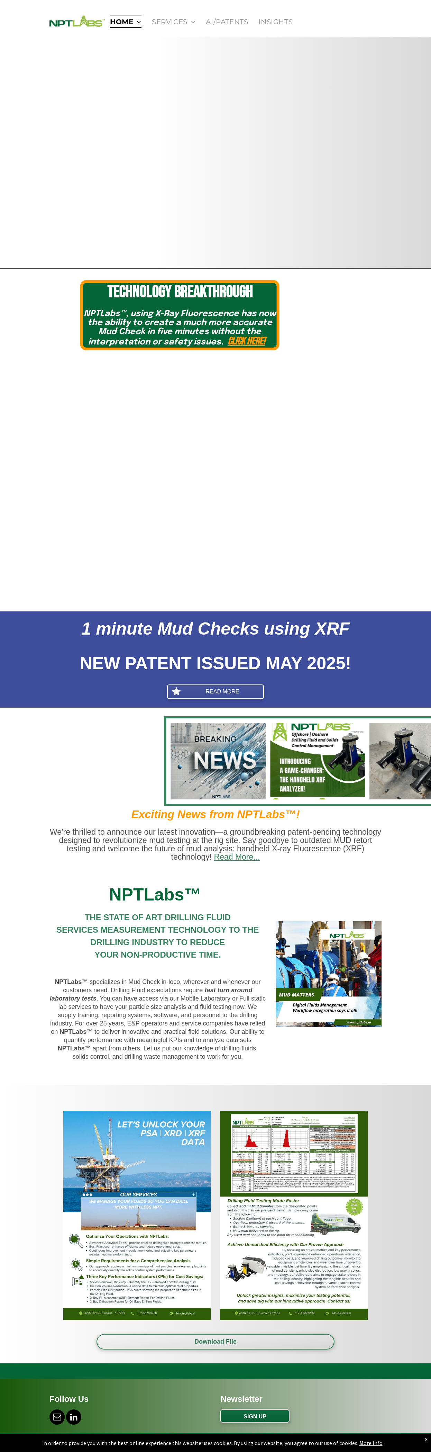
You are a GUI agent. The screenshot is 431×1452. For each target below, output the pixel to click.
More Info (371, 1443)
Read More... (237, 856)
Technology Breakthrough (243, 292)
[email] (57, 1417)
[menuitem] (126, 22)
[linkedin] (73, 1417)
